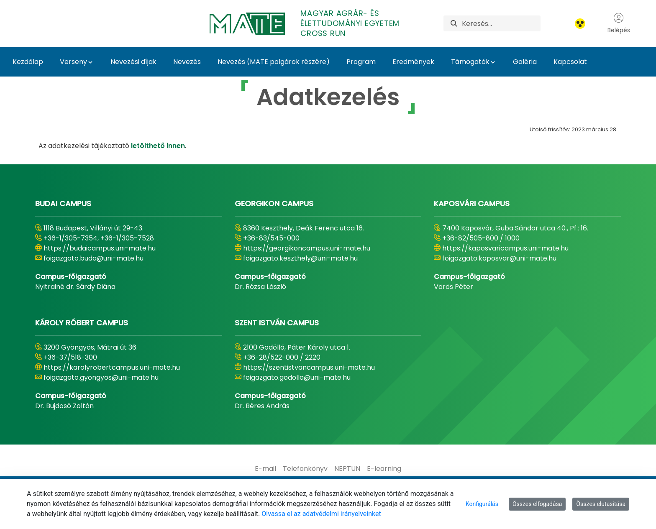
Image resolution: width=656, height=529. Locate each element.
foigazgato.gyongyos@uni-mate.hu (101, 377)
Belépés (618, 23)
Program (361, 61)
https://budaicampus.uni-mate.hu (100, 248)
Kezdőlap (28, 61)
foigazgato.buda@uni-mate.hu (94, 258)
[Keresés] (501, 23)
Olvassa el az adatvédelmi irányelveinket (321, 514)
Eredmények (413, 61)
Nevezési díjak (133, 61)
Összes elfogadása (537, 504)
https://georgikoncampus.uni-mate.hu (306, 248)
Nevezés (187, 61)
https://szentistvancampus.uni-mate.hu (309, 367)
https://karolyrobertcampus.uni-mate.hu (112, 367)
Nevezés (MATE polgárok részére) (274, 61)
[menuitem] (265, 468)
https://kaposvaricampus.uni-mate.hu (505, 248)
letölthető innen (158, 146)
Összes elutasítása (600, 504)
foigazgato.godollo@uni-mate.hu (297, 377)
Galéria (525, 61)
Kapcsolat (570, 61)
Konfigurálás (482, 504)
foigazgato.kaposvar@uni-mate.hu (499, 258)
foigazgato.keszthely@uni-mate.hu (300, 258)
